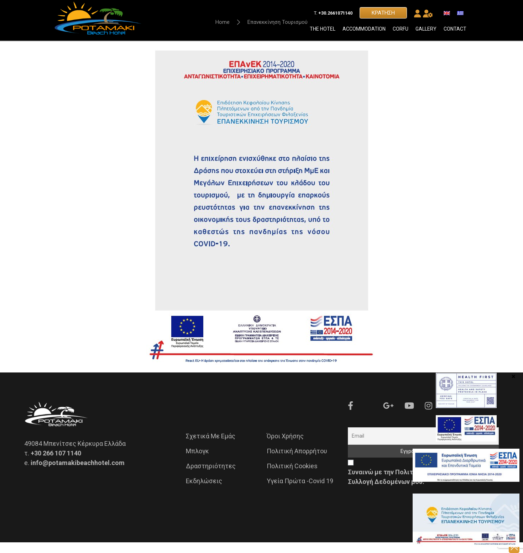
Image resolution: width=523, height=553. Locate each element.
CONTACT (455, 34)
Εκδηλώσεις (204, 491)
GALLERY (425, 34)
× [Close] (514, 376)
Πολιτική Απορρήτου (297, 461)
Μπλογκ (197, 461)
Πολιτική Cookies (292, 476)
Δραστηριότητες (211, 476)
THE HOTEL (322, 34)
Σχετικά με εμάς (210, 446)
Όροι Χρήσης (285, 446)
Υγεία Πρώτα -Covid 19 (300, 491)
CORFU (400, 34)
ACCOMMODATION (364, 34)
